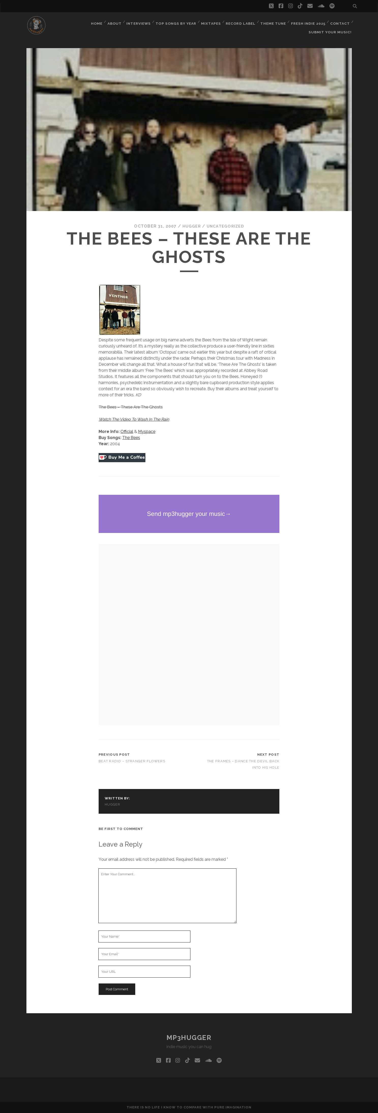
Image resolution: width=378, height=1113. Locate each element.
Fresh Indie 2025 (307, 21)
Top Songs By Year (175, 21)
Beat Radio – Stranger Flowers (132, 761)
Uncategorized (226, 226)
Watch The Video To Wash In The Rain (134, 419)
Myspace (146, 431)
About (113, 21)
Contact (339, 21)
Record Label (239, 21)
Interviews (137, 21)
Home (94, 21)
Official (126, 431)
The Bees (131, 437)
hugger (190, 226)
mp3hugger (189, 1037)
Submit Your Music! (331, 28)
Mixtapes (210, 21)
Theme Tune (272, 21)
